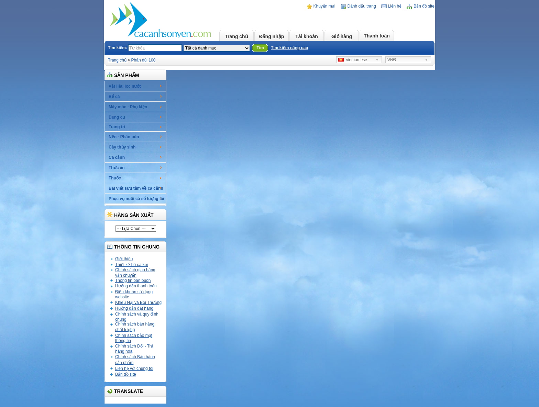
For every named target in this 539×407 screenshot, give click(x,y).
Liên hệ (395, 6)
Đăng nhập (271, 36)
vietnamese (352, 59)
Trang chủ (236, 36)
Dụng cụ (117, 117)
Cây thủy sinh (122, 147)
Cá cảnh (117, 157)
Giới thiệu (124, 258)
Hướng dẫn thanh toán (136, 286)
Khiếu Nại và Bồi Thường (138, 302)
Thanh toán (376, 35)
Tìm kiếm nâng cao (289, 47)
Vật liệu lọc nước (125, 86)
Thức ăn (117, 167)
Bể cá (114, 96)
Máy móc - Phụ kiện (128, 106)
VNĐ (391, 59)
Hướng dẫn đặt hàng (134, 308)
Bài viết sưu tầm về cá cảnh (136, 188)
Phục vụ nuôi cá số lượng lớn (137, 198)
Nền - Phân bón (124, 136)
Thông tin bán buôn (133, 280)
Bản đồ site (424, 6)
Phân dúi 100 (143, 60)
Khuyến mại (325, 6)
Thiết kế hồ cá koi (131, 264)
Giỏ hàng (341, 36)
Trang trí (117, 126)
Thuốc (115, 178)
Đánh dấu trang (362, 6)
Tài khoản (306, 36)
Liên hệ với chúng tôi (134, 368)
